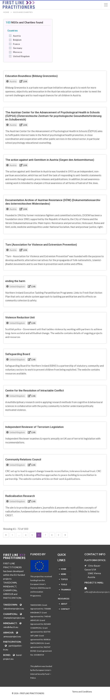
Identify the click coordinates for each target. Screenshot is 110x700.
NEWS (63, 574)
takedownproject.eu (14, 608)
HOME (63, 569)
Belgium (17, 40)
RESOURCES (63, 599)
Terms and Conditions (82, 692)
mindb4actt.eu (11, 627)
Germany (17, 48)
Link (23, 81)
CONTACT (65, 609)
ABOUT (64, 604)
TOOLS (64, 584)
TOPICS (64, 579)
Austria (17, 36)
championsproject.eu (14, 617)
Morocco (17, 52)
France (16, 44)
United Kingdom (21, 56)
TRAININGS (66, 590)
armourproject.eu (12, 636)
